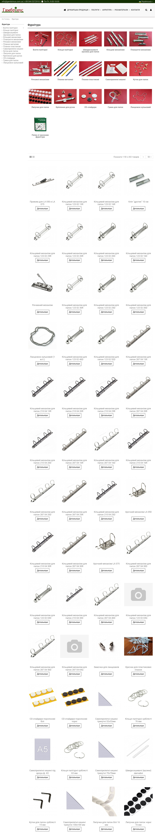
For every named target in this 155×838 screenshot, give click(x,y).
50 (149, 157)
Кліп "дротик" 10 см (138, 201)
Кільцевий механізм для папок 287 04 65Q (74, 668)
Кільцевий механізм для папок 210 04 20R (74, 409)
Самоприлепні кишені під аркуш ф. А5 (42, 771)
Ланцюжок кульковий (141, 107)
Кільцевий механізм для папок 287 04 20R (138, 409)
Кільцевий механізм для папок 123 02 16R (106, 203)
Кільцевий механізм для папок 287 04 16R (74, 461)
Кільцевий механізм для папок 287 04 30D (138, 565)
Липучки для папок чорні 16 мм (138, 823)
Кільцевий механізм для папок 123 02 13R (74, 203)
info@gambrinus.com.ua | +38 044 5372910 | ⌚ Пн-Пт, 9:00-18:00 (30, 1)
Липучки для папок (40, 107)
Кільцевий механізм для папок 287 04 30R (74, 565)
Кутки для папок (140, 79)
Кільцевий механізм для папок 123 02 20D (106, 254)
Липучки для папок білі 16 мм (106, 823)
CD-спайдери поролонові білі (42, 720)
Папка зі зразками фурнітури (40, 136)
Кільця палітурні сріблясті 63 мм (74, 771)
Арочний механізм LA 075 (106, 563)
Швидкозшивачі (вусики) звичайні (138, 771)
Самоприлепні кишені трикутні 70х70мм (106, 771)
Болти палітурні (40, 50)
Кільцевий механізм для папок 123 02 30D (138, 306)
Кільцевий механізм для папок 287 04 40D (106, 616)
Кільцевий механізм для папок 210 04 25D (106, 513)
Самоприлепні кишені (116, 79)
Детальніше (42, 208)
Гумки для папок (115, 107)
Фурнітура (6, 24)
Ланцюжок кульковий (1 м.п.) (42, 358)
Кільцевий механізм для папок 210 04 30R (42, 565)
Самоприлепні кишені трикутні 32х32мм (106, 720)
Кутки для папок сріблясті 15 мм (42, 823)
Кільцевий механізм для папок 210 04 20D (42, 461)
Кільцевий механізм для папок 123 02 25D (106, 306)
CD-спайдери (90, 107)
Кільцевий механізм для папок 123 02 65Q (138, 616)
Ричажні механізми (40, 79)
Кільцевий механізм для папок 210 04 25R (106, 409)
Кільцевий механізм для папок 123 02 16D (138, 254)
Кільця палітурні (65, 50)
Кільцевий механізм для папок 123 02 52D (106, 358)
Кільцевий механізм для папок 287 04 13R (138, 358)
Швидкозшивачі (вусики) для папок (90, 51)
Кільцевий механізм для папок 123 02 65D (42, 616)
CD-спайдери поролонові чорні (74, 720)
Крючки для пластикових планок (138, 668)
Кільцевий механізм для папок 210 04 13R (42, 409)
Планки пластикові (90, 79)
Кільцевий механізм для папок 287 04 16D (106, 461)
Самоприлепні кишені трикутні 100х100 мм (74, 823)
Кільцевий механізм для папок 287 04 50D (42, 668)
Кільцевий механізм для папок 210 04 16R (138, 461)
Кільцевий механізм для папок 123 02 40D (74, 358)
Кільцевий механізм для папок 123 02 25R (42, 254)
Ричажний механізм (42, 305)
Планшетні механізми (141, 50)
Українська (146, 1)
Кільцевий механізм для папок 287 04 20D (42, 513)
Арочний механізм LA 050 (138, 512)
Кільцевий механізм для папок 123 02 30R (74, 306)
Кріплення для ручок (65, 107)
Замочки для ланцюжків (106, 667)
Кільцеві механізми (115, 50)
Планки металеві (65, 79)
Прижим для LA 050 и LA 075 (42, 203)
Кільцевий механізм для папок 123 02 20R (74, 254)
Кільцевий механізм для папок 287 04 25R (74, 513)
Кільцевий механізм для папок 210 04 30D (74, 616)
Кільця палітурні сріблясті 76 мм (138, 720)
